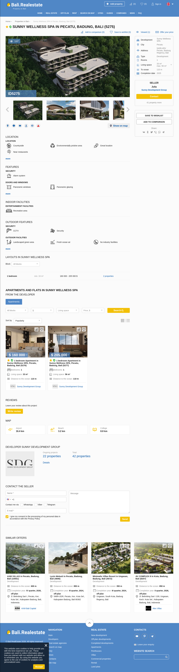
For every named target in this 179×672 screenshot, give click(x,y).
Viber (40, 501)
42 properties (81, 453)
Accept (39, 667)
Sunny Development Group (29, 383)
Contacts (52, 655)
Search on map (55, 644)
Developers (53, 636)
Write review (14, 408)
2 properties (108, 273)
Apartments (14, 298)
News (50, 651)
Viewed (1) (145, 32)
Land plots (95, 663)
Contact (154, 96)
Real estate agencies (57, 640)
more (8, 155)
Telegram (51, 501)
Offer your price (166, 32)
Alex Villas (157, 605)
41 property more (154, 102)
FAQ (50, 647)
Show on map (120, 122)
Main (50, 632)
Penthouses (96, 647)
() (134, 4)
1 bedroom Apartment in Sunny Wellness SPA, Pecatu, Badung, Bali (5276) (22, 359)
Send (125, 516)
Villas (93, 651)
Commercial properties (101, 655)
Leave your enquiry (145, 641)
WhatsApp (28, 501)
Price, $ (86, 307)
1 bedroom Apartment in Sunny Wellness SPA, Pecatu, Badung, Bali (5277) (65, 359)
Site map (52, 659)
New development (99, 632)
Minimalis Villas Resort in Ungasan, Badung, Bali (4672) (110, 574)
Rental (94, 659)
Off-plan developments (101, 636)
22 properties (52, 453)
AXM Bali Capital (28, 605)
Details (46, 459)
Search (119, 307)
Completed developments (102, 640)
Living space (63, 307)
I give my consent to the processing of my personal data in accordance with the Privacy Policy (35, 514)
